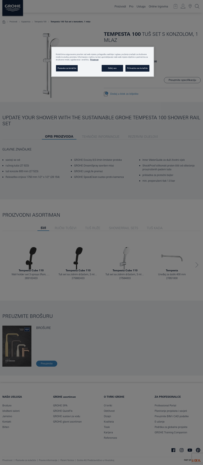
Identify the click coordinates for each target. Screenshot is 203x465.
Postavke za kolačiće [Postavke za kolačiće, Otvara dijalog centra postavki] (67, 68)
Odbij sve (112, 68)
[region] (102, 62)
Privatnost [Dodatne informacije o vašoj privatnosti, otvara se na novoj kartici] (94, 60)
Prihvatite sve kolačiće (137, 68)
